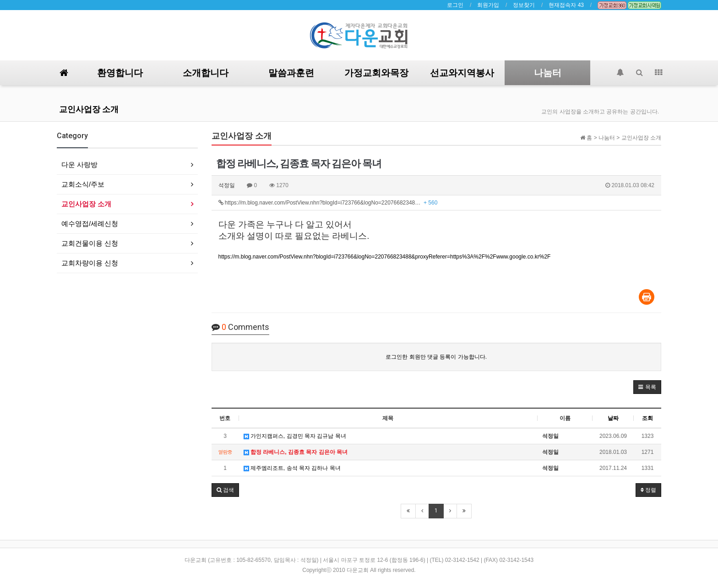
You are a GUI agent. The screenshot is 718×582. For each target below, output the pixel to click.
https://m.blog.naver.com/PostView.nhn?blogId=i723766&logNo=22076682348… (328, 202)
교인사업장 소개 (89, 109)
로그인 (455, 5)
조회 (647, 418)
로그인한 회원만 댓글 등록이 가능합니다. (436, 357)
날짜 (613, 418)
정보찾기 (524, 5)
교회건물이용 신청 (89, 243)
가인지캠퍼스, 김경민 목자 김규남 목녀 (295, 436)
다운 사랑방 (79, 164)
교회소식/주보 (82, 184)
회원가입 (488, 5)
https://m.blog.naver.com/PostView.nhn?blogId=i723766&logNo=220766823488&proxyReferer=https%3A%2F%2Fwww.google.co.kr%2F (384, 256)
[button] (647, 387)
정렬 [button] (648, 490)
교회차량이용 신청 (89, 263)
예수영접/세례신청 (89, 223)
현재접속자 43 (566, 5)
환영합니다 (120, 72)
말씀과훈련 (291, 72)
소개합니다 (205, 72)
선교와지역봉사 (462, 72)
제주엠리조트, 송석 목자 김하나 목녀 (292, 468)
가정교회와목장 (376, 72)
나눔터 (547, 72)
